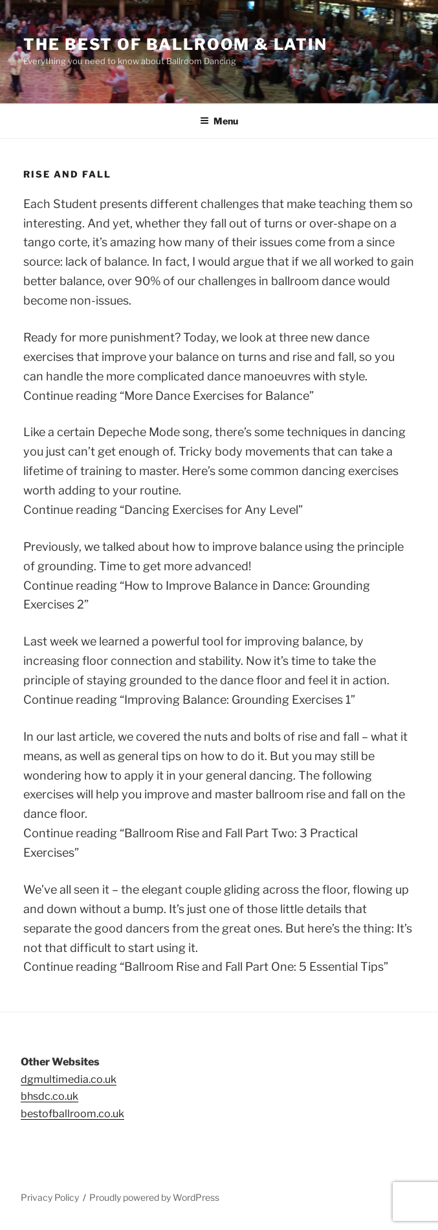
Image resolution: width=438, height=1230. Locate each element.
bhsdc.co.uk (49, 1096)
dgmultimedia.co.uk (68, 1079)
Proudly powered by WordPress (154, 1197)
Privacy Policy (50, 1197)
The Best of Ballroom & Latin (175, 44)
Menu (219, 120)
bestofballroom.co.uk (72, 1114)
